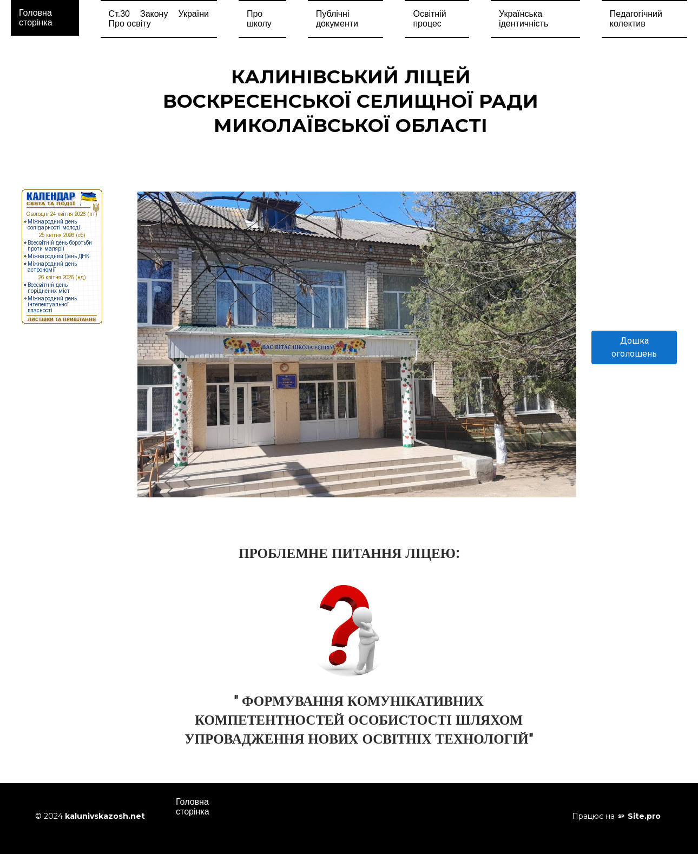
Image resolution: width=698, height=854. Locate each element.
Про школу (259, 18)
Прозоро (395, 802)
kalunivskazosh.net (105, 816)
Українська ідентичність (523, 18)
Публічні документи (337, 18)
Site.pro (644, 816)
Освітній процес (429, 18)
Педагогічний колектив (636, 18)
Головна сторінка (35, 17)
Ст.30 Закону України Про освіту (159, 18)
